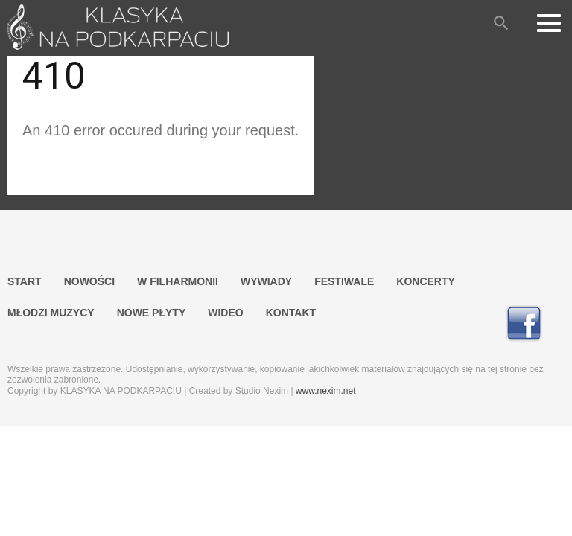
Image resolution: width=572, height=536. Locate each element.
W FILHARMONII (177, 281)
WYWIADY (266, 281)
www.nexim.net (326, 391)
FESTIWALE (344, 281)
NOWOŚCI (89, 281)
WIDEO (225, 313)
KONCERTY (425, 281)
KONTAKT (291, 313)
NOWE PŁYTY (151, 313)
